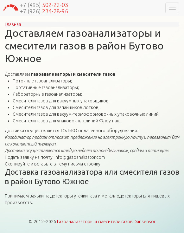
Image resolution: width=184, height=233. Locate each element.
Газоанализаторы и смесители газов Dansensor (106, 221)
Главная (13, 24)
